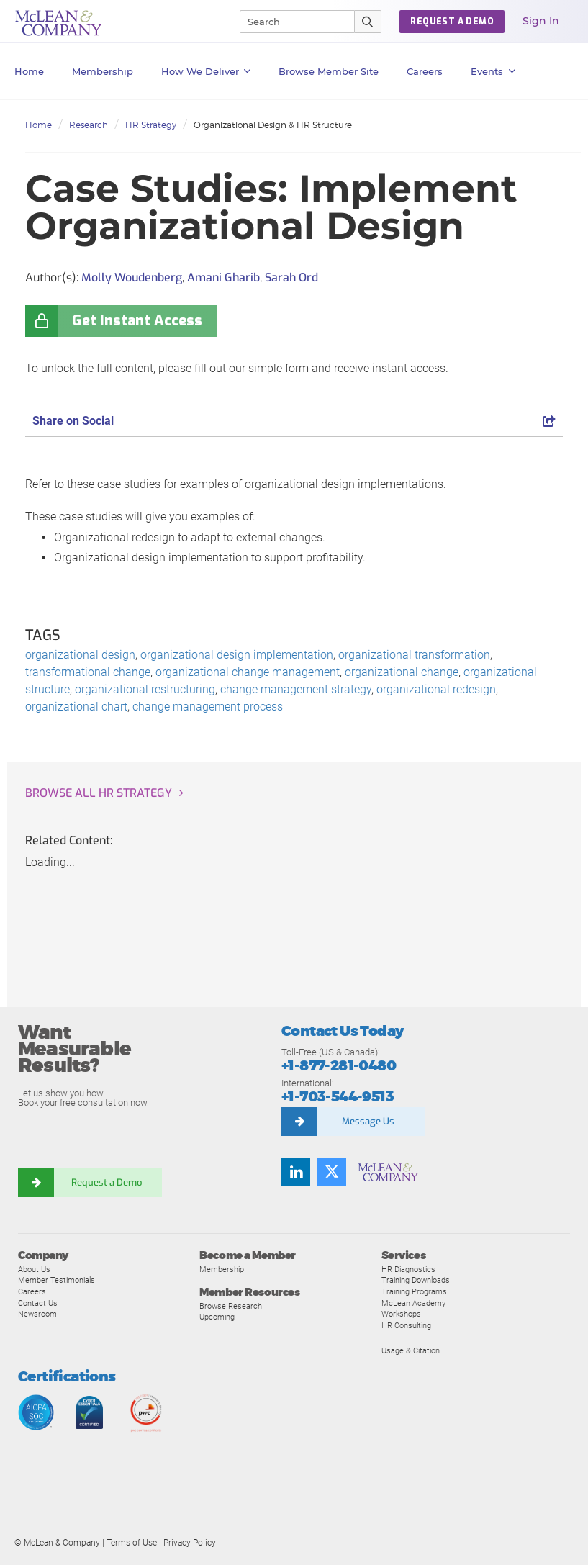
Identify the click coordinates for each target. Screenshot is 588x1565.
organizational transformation (414, 655)
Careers (32, 1291)
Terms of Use (132, 1543)
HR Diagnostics (408, 1269)
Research (88, 124)
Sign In (541, 20)
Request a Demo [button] (452, 21)
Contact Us (38, 1303)
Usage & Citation (410, 1350)
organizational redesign (436, 689)
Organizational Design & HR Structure (273, 124)
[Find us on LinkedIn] (295, 1172)
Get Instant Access (137, 320)
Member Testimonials (56, 1280)
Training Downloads (415, 1280)
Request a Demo (108, 1182)
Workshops (401, 1314)
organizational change (401, 672)
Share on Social (294, 421)
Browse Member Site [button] (329, 71)
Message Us (368, 1121)
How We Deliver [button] (206, 71)
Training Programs (414, 1291)
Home (29, 71)
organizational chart (76, 706)
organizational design (80, 655)
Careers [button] (425, 71)
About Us (34, 1269)
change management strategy (295, 689)
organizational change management (247, 672)
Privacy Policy (189, 1543)
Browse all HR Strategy (98, 792)
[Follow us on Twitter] (331, 1172)
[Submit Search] (368, 21)
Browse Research (230, 1306)
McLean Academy (413, 1303)
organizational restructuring (145, 689)
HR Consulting (406, 1325)
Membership (102, 71)
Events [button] (493, 71)
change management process (207, 706)
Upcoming (217, 1317)
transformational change (87, 672)
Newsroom (37, 1314)
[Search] (291, 21)
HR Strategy (150, 124)
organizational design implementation (236, 655)
